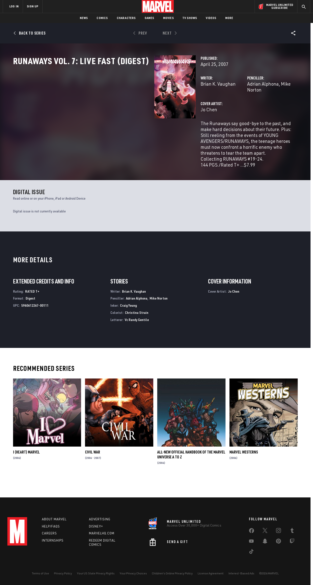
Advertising (99, 519)
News (84, 18)
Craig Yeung (128, 321)
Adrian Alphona (213, 105)
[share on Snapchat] (264, 542)
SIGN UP (32, 6)
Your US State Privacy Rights (96, 573)
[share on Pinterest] (278, 542)
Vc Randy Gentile (137, 335)
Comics (102, 18)
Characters (126, 18)
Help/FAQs (51, 526)
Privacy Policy (63, 573)
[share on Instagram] (278, 531)
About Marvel (54, 519)
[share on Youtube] (251, 542)
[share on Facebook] (251, 531)
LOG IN (14, 6)
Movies (168, 18)
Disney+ (96, 526)
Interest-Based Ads (241, 573)
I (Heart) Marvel (26, 467)
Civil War (92, 467)
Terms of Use (40, 573)
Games (149, 18)
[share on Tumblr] (292, 531)
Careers (49, 533)
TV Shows (190, 18)
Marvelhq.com (101, 533)
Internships (53, 540)
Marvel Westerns (243, 467)
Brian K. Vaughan (119, 105)
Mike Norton (243, 105)
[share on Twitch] (292, 542)
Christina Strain (136, 327)
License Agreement (211, 573)
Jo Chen (110, 125)
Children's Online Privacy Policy (172, 573)
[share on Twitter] (264, 531)
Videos (211, 18)
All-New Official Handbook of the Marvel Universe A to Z (191, 470)
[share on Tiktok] (251, 552)
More (229, 18)
